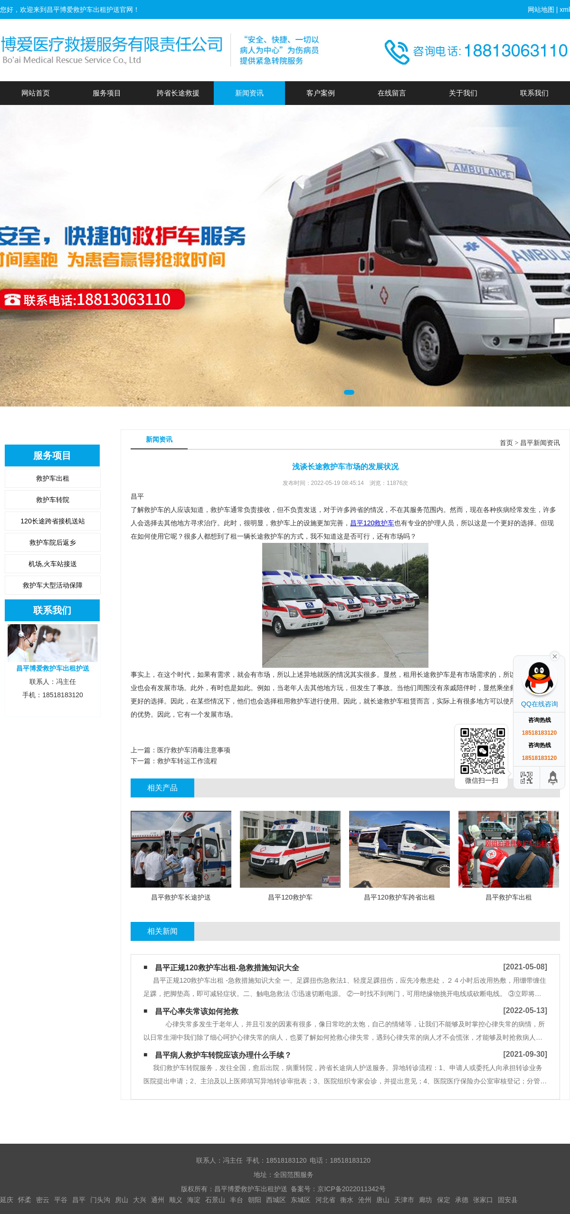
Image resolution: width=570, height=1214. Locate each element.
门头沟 (100, 1200)
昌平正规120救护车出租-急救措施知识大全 (227, 968)
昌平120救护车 (372, 523)
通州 (157, 1200)
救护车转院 (52, 499)
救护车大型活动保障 (53, 585)
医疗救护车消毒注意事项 (193, 750)
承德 (461, 1200)
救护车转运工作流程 (187, 761)
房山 (121, 1200)
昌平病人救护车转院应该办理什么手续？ (223, 1055)
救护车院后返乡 (52, 542)
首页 (506, 442)
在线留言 (392, 93)
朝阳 (254, 1200)
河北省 (325, 1200)
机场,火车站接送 (52, 564)
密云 (42, 1200)
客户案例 (320, 93)
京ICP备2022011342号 (351, 1189)
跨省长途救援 (178, 93)
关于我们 (463, 93)
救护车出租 (52, 478)
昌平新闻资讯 (540, 442)
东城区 (301, 1200)
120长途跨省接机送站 (52, 521)
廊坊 (425, 1200)
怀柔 (24, 1200)
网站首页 (35, 93)
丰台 (236, 1200)
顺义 (175, 1200)
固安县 (508, 1200)
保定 (443, 1200)
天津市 (404, 1200)
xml (565, 9)
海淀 (193, 1200)
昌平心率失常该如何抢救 (196, 1011)
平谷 (60, 1200)
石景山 (215, 1200)
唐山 (383, 1200)
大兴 (139, 1200)
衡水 (346, 1200)
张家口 (483, 1200)
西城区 (276, 1200)
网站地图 (541, 9)
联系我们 (534, 93)
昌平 (79, 1200)
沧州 (364, 1200)
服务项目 (107, 93)
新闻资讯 (249, 93)
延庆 (6, 1200)
